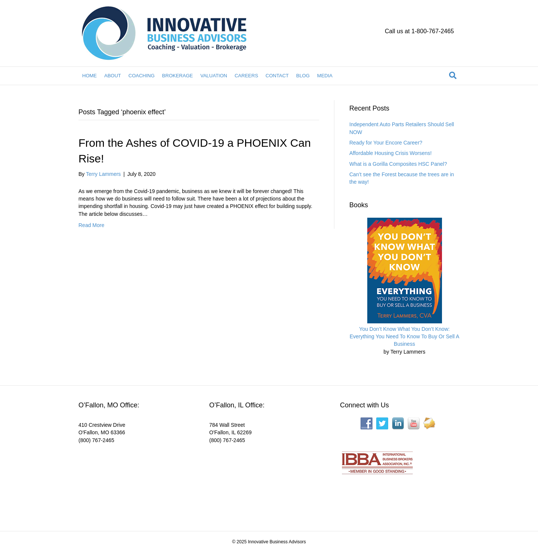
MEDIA (325, 75)
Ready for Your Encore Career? (385, 143)
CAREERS (246, 75)
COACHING (142, 75)
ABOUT (112, 75)
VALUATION (213, 75)
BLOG (303, 75)
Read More (91, 225)
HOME (89, 75)
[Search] (453, 75)
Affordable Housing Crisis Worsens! (390, 153)
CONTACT (277, 75)
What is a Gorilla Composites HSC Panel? (398, 164)
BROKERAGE (177, 75)
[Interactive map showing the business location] (134, 482)
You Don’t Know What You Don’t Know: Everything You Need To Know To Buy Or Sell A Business (405, 336)
